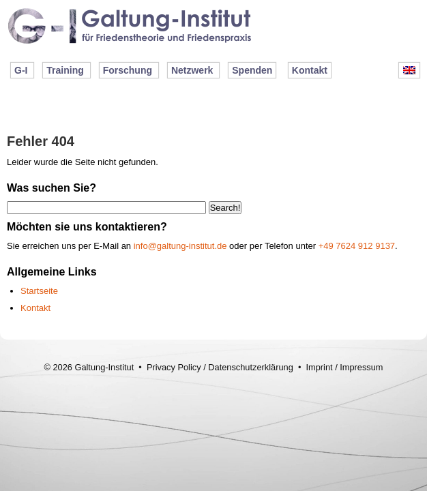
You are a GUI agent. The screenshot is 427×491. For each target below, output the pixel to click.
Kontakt (309, 70)
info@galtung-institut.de (180, 246)
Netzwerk (192, 70)
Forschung (127, 70)
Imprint (319, 367)
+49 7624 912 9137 (357, 246)
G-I (20, 70)
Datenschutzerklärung (250, 367)
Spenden (252, 70)
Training (64, 70)
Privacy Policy (174, 367)
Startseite (39, 291)
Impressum (361, 367)
